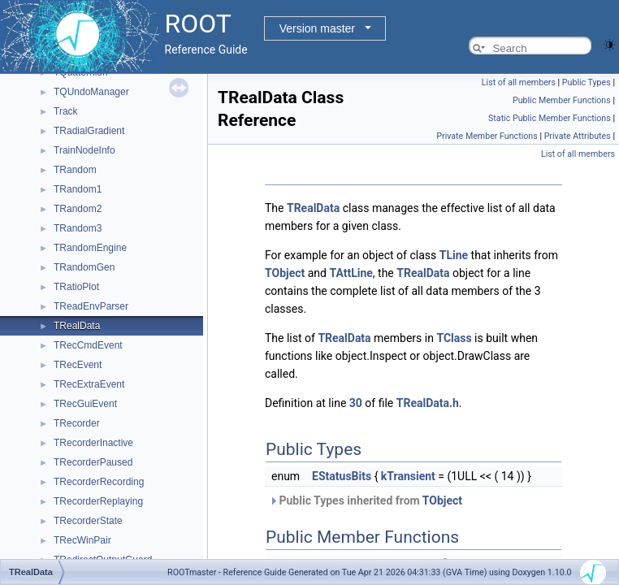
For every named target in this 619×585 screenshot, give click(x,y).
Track (66, 111)
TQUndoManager (91, 92)
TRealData (77, 326)
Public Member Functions (562, 100)
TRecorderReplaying (98, 501)
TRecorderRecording (99, 482)
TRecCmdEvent (88, 345)
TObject (285, 273)
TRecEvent (78, 364)
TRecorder (77, 423)
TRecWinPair (82, 540)
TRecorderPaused (93, 462)
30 (355, 403)
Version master (317, 28)
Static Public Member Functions (549, 118)
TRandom (75, 170)
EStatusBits (341, 476)
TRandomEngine (90, 248)
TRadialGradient (89, 130)
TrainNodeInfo (84, 150)
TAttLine (350, 273)
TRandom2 (78, 208)
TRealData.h (427, 403)
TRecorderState (88, 520)
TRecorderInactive (93, 442)
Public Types (586, 82)
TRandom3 (78, 228)
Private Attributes (577, 136)
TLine (453, 255)
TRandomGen (84, 267)
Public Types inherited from (365, 500)
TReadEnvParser (91, 306)
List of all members (519, 82)
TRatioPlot (76, 286)
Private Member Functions (486, 136)
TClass (453, 338)
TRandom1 (78, 189)
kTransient (408, 476)
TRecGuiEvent (85, 404)
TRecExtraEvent (89, 384)
